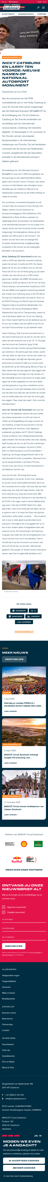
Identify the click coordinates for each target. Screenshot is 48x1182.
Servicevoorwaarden (7, 955)
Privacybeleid (37, 952)
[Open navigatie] (43, 7)
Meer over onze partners (24, 870)
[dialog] (24, 1159)
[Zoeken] (38, 7)
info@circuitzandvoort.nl (15, 1098)
